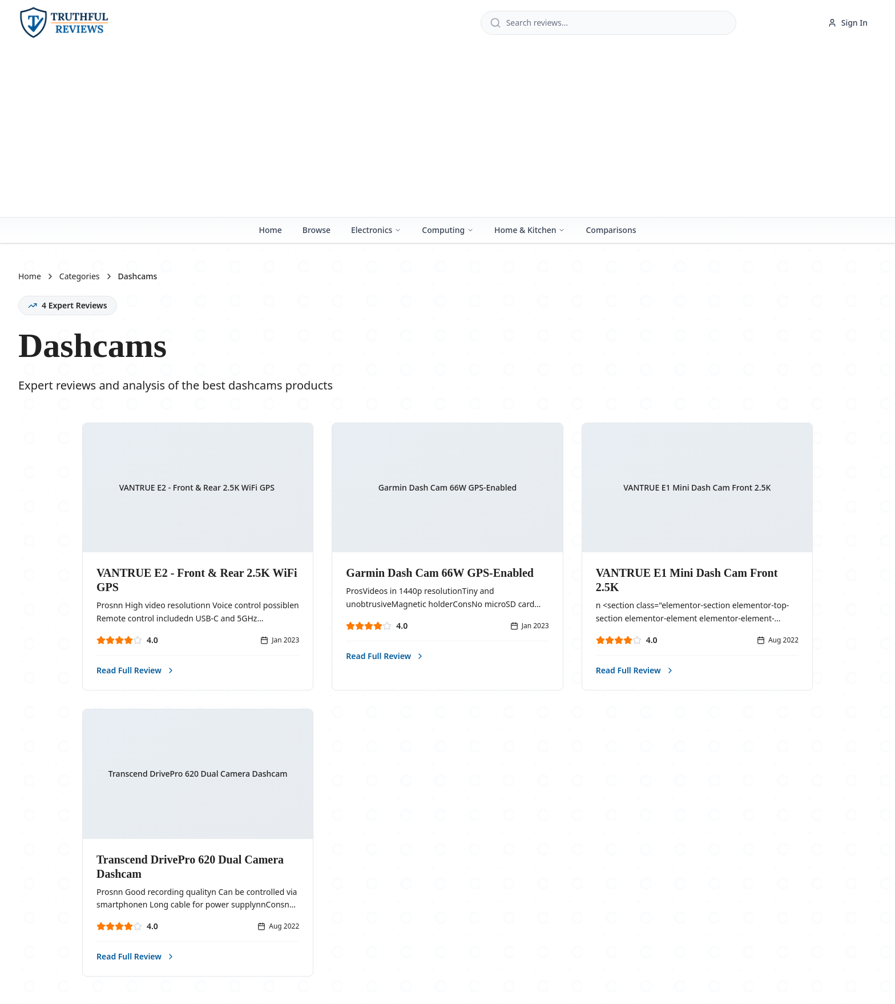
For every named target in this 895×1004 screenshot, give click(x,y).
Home (270, 229)
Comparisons (611, 229)
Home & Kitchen (529, 229)
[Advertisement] (447, 131)
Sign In (848, 22)
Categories (79, 276)
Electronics (376, 229)
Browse (316, 229)
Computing (448, 229)
